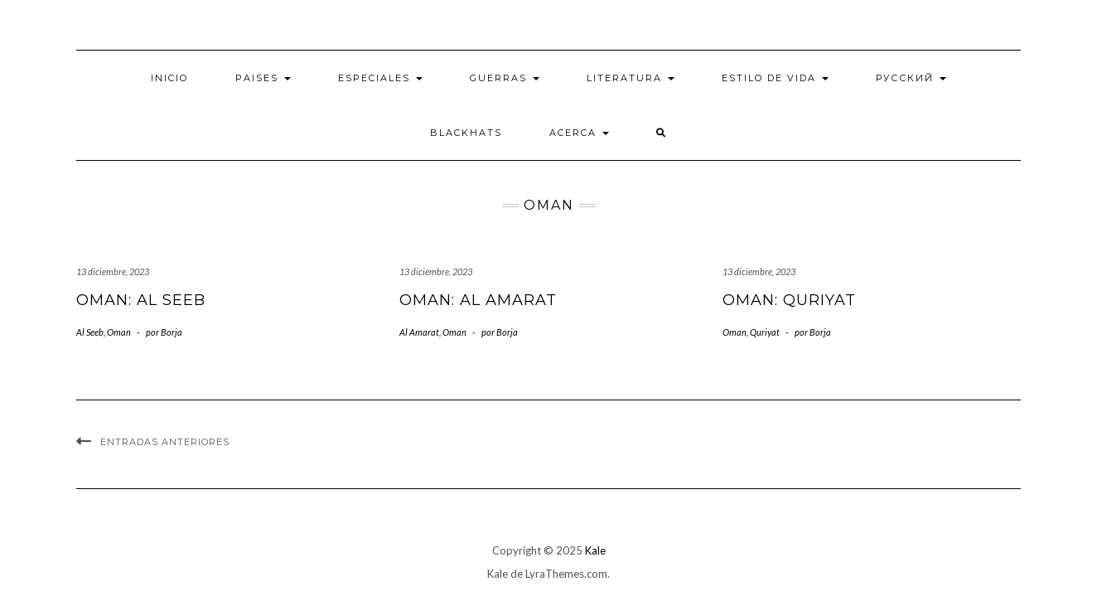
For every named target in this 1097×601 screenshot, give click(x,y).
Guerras (504, 78)
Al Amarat (419, 332)
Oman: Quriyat (789, 300)
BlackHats (466, 132)
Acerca (579, 132)
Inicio (169, 78)
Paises (263, 78)
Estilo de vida (775, 78)
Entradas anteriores (165, 442)
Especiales (380, 78)
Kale (595, 550)
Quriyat (765, 332)
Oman (119, 332)
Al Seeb (90, 332)
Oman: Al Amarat (478, 300)
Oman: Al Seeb (140, 300)
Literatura (630, 78)
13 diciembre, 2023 (112, 271)
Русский (911, 78)
